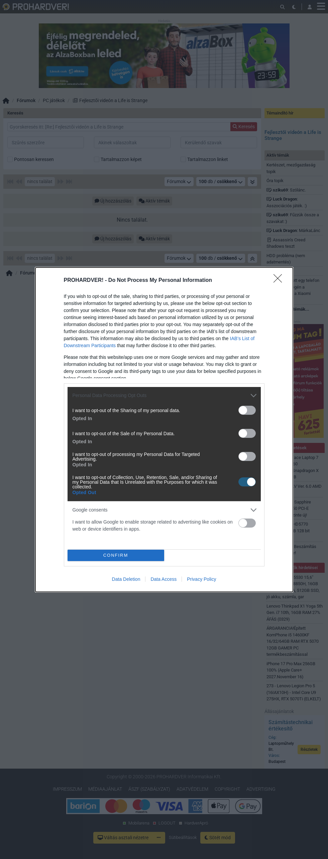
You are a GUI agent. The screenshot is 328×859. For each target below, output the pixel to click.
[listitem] (164, 395)
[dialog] (164, 429)
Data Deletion (126, 579)
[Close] (280, 280)
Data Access (163, 579)
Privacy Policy (201, 579)
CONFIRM (115, 555)
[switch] (247, 410)
